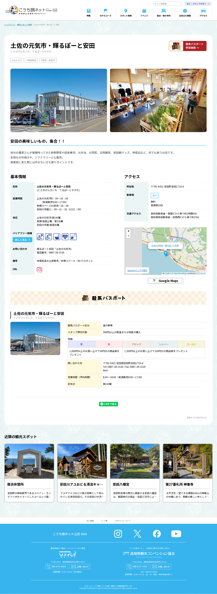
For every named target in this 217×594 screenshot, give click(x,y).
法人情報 (90, 521)
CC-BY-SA (201, 274)
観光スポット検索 (24, 24)
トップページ (9, 24)
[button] (166, 254)
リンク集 (104, 521)
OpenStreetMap (180, 274)
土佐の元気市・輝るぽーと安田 (165, 246)
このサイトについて (122, 521)
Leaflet (166, 274)
